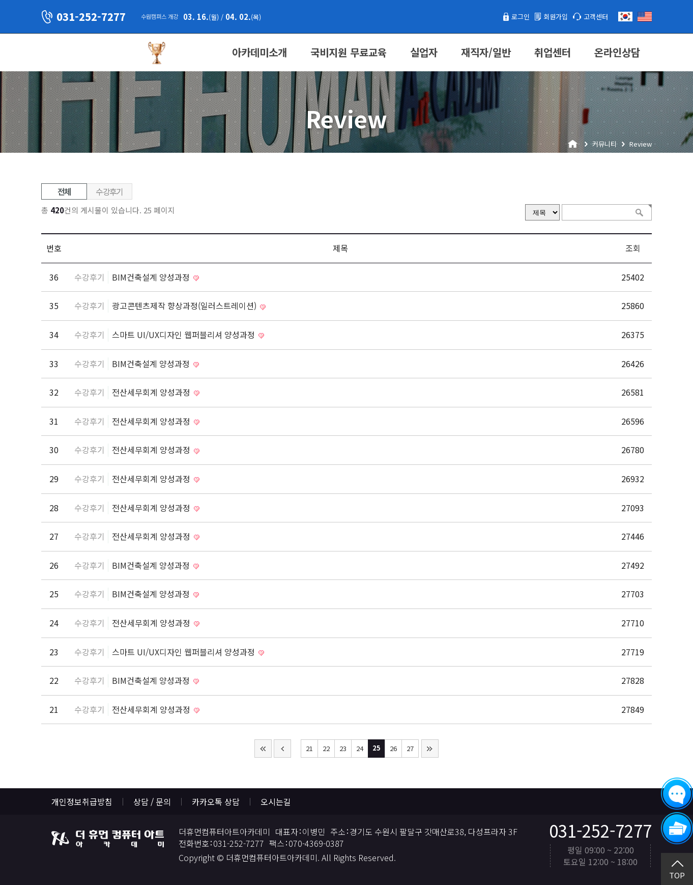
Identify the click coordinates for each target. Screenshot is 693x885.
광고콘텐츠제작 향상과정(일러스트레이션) (185, 305)
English (645, 16)
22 (326, 748)
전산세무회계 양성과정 (152, 392)
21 (309, 748)
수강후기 (109, 191)
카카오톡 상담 (216, 801)
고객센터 (593, 16)
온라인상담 (617, 52)
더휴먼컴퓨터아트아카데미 (89, 53)
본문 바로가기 (0, 0)
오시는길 (276, 801)
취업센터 (552, 52)
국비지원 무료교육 (348, 52)
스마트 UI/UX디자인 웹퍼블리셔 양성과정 (184, 334)
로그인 (506, 16)
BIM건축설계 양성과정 (152, 277)
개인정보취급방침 (81, 801)
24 (359, 748)
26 (393, 748)
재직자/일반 (486, 52)
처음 (263, 748)
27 (410, 748)
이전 (282, 748)
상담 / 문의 (152, 801)
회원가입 (546, 16)
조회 (633, 248)
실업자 (424, 52)
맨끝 (430, 748)
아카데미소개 (259, 52)
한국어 (625, 16)
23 (342, 748)
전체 (64, 191)
